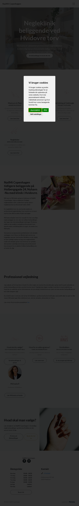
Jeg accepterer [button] (35, 110)
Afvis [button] (45, 110)
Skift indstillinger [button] (35, 114)
